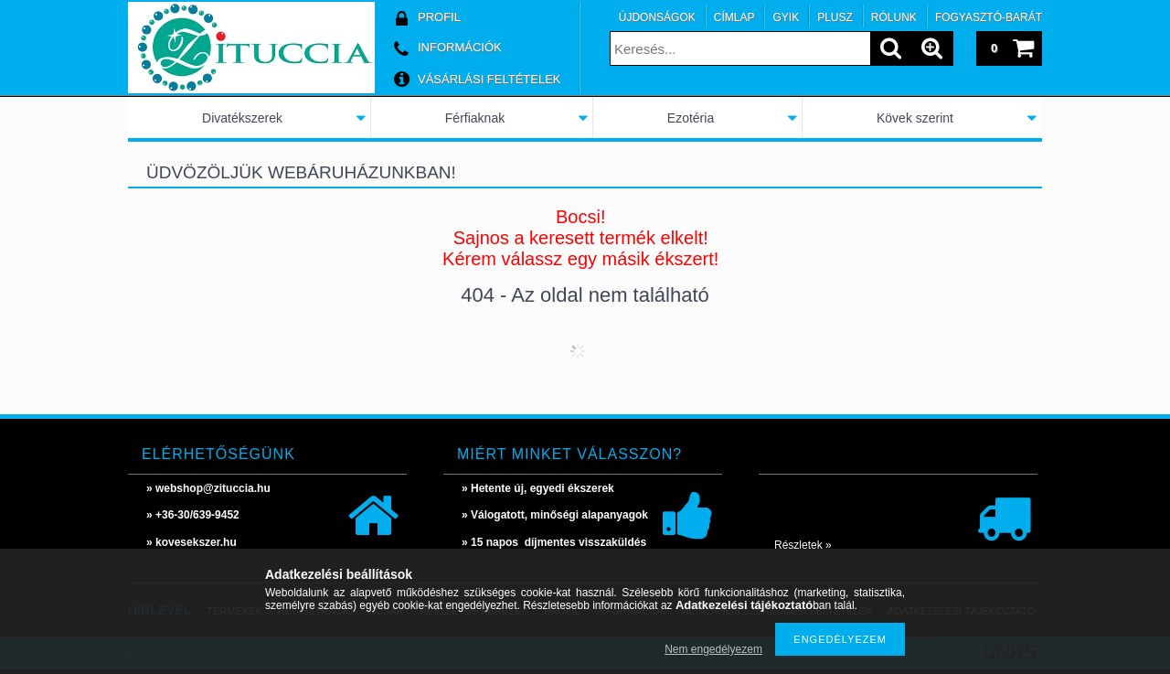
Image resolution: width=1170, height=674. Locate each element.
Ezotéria (690, 118)
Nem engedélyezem (713, 649)
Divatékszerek (242, 118)
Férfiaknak (475, 118)
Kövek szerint (915, 118)
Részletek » (803, 545)
